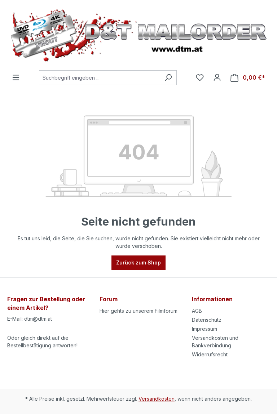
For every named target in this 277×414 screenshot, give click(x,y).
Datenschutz (206, 320)
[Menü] (16, 77)
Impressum (204, 329)
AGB (197, 311)
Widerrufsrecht (210, 354)
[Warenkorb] (248, 77)
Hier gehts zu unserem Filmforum (138, 311)
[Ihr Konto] (217, 77)
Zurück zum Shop (138, 262)
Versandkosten (156, 399)
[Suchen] (168, 77)
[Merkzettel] (199, 77)
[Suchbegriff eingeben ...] (99, 77)
